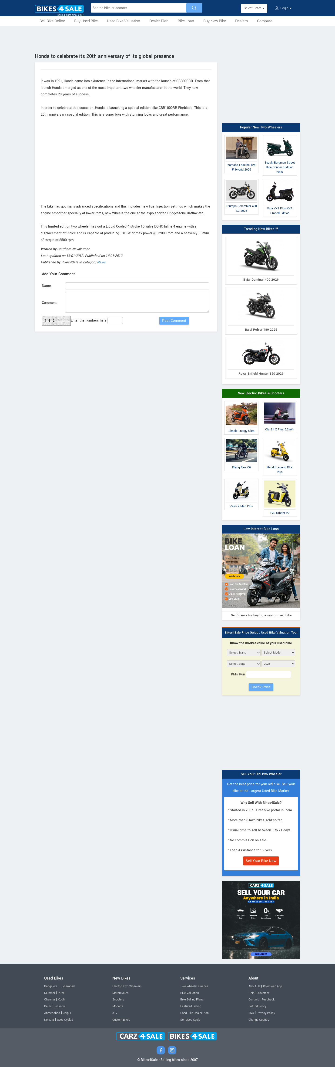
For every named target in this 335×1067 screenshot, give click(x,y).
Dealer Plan (158, 21)
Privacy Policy (266, 1013)
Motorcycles (120, 993)
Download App (272, 986)
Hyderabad (67, 986)
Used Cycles (65, 1020)
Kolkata (49, 1020)
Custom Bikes (121, 1020)
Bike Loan (186, 21)
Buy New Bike (214, 21)
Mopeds (117, 1006)
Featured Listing (190, 1006)
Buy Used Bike (86, 21)
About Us (254, 986)
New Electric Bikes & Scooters (261, 393)
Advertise (264, 993)
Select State (254, 8)
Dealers (241, 21)
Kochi (61, 999)
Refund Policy (257, 1006)
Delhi (47, 1006)
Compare (264, 21)
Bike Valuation (189, 993)
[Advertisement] (167, 38)
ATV (114, 1013)
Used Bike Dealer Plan (194, 1013)
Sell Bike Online (52, 21)
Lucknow (60, 1006)
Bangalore (50, 986)
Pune (61, 993)
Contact (253, 999)
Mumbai (49, 993)
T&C (251, 1013)
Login (283, 8)
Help (251, 993)
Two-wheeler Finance (194, 986)
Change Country (258, 1020)
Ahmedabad (52, 1013)
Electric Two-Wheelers (126, 986)
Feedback (268, 999)
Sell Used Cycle (190, 1020)
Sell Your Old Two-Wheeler (261, 774)
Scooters (118, 999)
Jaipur (67, 1013)
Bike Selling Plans (191, 999)
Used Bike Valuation (123, 21)
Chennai (49, 999)
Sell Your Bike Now (261, 860)
